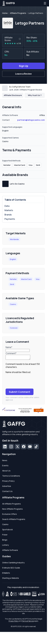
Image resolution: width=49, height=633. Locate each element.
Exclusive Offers (9, 515)
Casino (13, 304)
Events (5, 466)
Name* (9, 347)
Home (5, 13)
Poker (4, 535)
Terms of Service (28, 622)
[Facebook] (23, 447)
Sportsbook (7, 530)
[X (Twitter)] (17, 447)
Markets (8, 210)
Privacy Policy (8, 481)
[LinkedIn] (5, 447)
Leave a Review (23, 73)
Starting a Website (10, 579)
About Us (6, 471)
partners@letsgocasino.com (31, 120)
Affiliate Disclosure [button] (13, 95)
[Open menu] (45, 3)
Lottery (5, 545)
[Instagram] (11, 447)
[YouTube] (30, 447)
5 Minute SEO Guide (11, 568)
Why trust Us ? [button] (35, 95)
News (4, 461)
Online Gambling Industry (13, 563)
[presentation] (26, 382)
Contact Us (7, 492)
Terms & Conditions (11, 476)
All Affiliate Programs (11, 504)
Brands (8, 214)
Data (6, 206)
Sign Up (23, 66)
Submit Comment (19, 392)
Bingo (4, 540)
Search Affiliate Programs (13, 520)
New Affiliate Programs (12, 509)
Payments (9, 219)
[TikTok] (36, 447)
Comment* (11, 353)
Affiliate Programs (18, 13)
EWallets (6, 573)
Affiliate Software (10, 551)
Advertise (6, 487)
